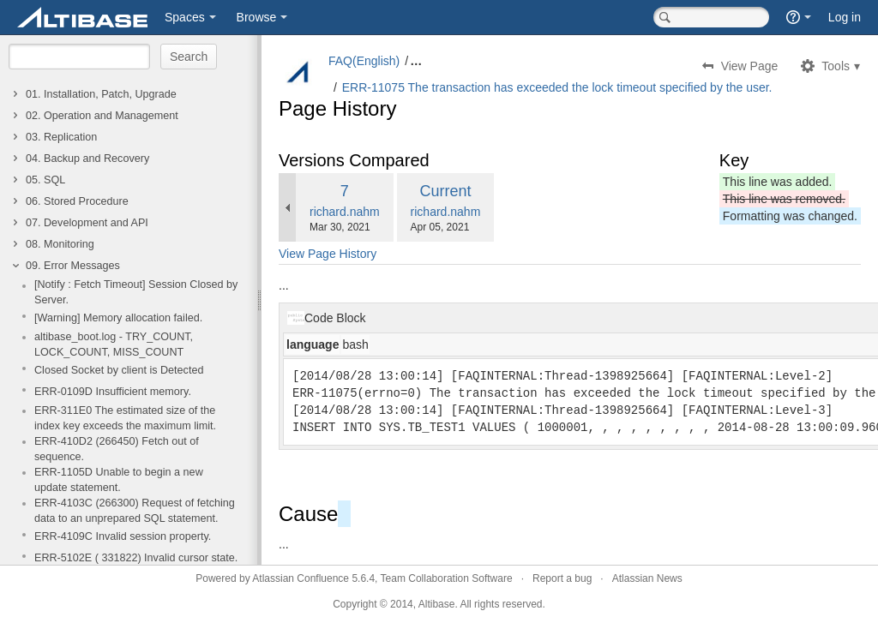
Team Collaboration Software (447, 578)
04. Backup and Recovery (87, 159)
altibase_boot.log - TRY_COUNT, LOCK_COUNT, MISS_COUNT (113, 344)
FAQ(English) (364, 61)
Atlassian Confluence (300, 578)
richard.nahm (345, 212)
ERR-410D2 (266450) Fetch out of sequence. (116, 449)
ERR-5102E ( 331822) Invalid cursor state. (136, 558)
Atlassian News (647, 578)
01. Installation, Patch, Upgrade (101, 94)
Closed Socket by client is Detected (118, 370)
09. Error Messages (73, 266)
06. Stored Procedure (77, 201)
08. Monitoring (60, 244)
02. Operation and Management (102, 116)
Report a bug (562, 578)
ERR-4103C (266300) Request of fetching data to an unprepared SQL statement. (134, 510)
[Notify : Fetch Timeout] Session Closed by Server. (136, 292)
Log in (844, 17)
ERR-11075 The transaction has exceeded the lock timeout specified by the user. (557, 87)
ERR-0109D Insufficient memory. (112, 392)
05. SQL (45, 180)
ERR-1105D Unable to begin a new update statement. (118, 480)
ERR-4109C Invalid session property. (122, 536)
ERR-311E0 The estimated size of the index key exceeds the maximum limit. (125, 418)
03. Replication (61, 137)
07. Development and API (87, 223)
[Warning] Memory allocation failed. (118, 318)
